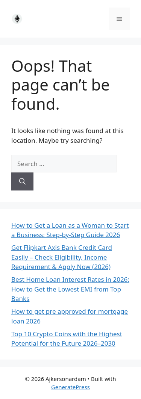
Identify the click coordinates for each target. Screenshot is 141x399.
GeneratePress (70, 387)
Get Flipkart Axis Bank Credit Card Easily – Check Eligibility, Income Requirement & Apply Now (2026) (61, 257)
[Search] (22, 181)
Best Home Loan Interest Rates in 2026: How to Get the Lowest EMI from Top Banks (70, 289)
